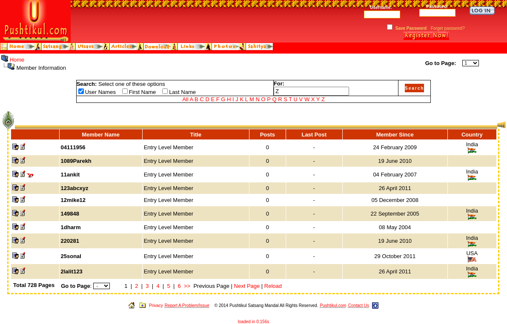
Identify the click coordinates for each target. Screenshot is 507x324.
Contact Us (358, 305)
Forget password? (448, 28)
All (185, 99)
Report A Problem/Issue (187, 305)
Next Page (247, 286)
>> (187, 286)
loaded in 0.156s (253, 321)
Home (17, 60)
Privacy (156, 305)
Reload (273, 286)
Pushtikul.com (333, 305)
